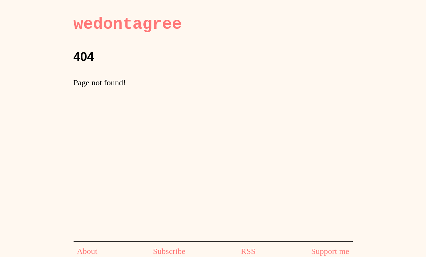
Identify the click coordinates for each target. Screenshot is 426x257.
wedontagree (128, 24)
